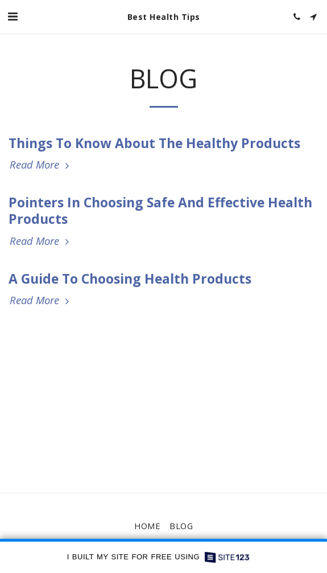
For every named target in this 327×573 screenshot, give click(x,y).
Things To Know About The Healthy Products (154, 143)
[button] (12, 16)
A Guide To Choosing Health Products (130, 278)
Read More (41, 164)
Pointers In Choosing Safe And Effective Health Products (160, 210)
